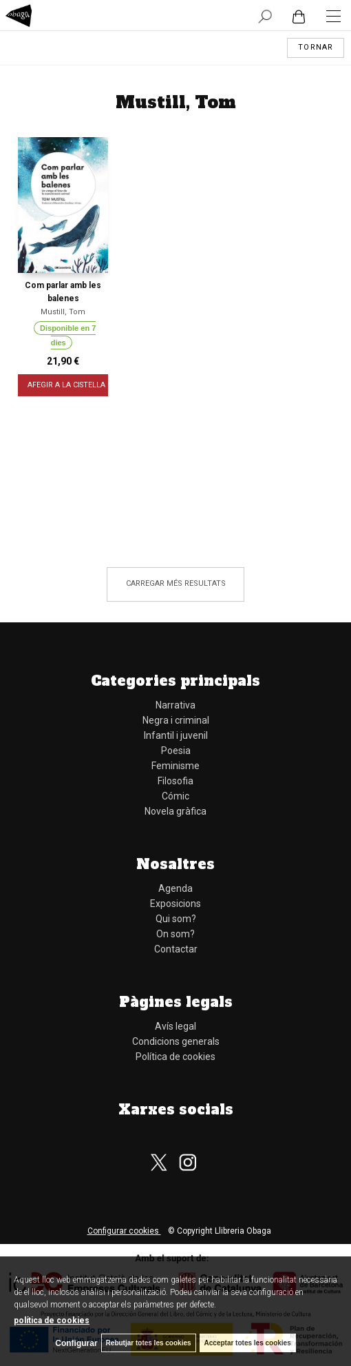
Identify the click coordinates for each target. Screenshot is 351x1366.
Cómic (175, 796)
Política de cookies (175, 1056)
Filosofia (175, 780)
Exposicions (175, 903)
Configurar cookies (124, 1231)
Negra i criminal (175, 720)
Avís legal (175, 1026)
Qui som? (176, 918)
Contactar (176, 949)
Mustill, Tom (63, 311)
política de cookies (51, 1320)
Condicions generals (176, 1041)
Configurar (76, 1343)
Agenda (175, 888)
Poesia (176, 750)
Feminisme (175, 765)
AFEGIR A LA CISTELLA (67, 384)
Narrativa (175, 705)
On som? (175, 933)
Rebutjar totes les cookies (148, 1343)
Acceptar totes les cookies (247, 1343)
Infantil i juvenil (176, 735)
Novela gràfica (175, 811)
